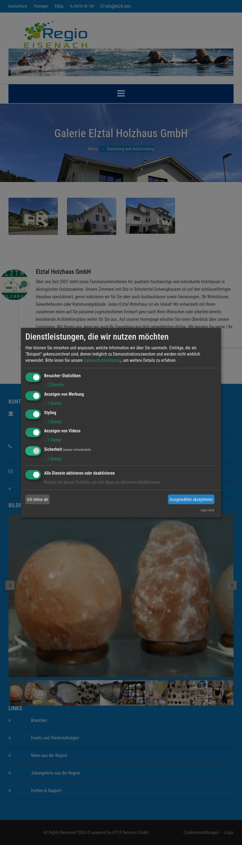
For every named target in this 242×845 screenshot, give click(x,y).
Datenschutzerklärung (102, 360)
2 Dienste (53, 384)
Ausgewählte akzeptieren (191, 499)
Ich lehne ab (37, 499)
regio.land (207, 510)
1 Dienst (52, 403)
